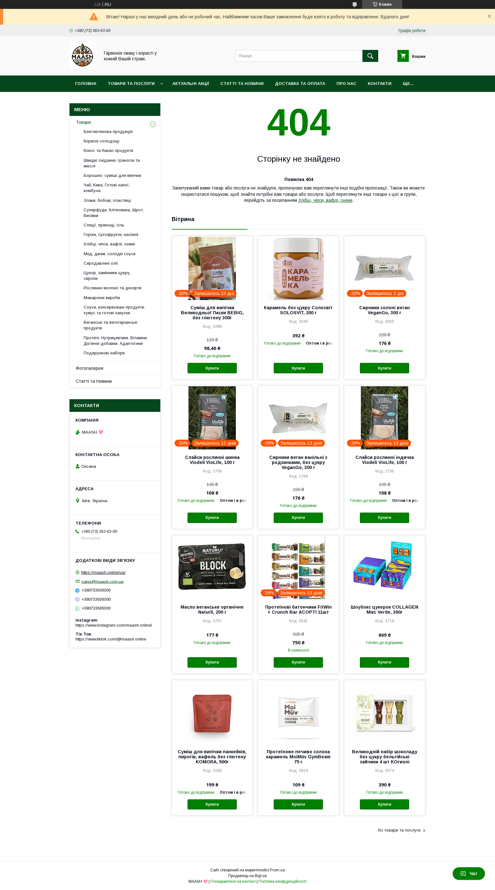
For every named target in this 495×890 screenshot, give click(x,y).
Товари (83, 122)
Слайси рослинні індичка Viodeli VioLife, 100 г (384, 460)
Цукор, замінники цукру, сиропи (107, 275)
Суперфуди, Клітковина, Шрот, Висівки (114, 212)
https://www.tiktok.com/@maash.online (110, 639)
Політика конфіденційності (283, 881)
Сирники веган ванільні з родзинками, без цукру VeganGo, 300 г (298, 462)
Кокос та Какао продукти (108, 150)
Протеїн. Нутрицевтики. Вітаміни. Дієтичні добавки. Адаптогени (116, 340)
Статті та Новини (242, 83)
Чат (468, 873)
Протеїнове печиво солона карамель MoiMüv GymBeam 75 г (298, 756)
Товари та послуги (131, 83)
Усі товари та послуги (399, 830)
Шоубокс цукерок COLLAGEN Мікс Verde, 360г (384, 609)
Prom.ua (277, 870)
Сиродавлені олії (101, 263)
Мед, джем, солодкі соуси (109, 253)
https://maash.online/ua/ (103, 572)
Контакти (379, 83)
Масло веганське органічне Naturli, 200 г (212, 609)
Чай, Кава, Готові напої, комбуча (107, 188)
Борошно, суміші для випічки (112, 175)
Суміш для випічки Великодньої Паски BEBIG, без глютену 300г (212, 312)
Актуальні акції (190, 83)
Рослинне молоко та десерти (112, 288)
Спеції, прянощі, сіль (104, 225)
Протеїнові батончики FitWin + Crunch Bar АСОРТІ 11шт (298, 609)
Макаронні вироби (102, 297)
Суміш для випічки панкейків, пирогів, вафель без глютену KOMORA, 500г (212, 756)
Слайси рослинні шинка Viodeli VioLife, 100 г (212, 460)
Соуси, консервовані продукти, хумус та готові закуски (114, 310)
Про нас (346, 83)
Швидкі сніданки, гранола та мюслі (112, 163)
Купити (212, 368)
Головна (85, 83)
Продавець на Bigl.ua (247, 876)
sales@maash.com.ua (102, 581)
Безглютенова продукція (108, 131)
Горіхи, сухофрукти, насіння (111, 234)
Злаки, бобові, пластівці (107, 200)
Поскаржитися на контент (233, 881)
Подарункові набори (104, 353)
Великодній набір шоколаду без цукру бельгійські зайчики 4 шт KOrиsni (384, 756)
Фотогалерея (89, 368)
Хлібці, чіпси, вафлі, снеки (325, 200)
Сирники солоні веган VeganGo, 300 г (384, 310)
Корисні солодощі (101, 141)
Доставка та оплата (300, 83)
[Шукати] (370, 56)
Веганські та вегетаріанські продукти (110, 325)
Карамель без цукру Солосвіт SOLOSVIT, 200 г (298, 310)
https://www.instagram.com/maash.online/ (113, 625)
